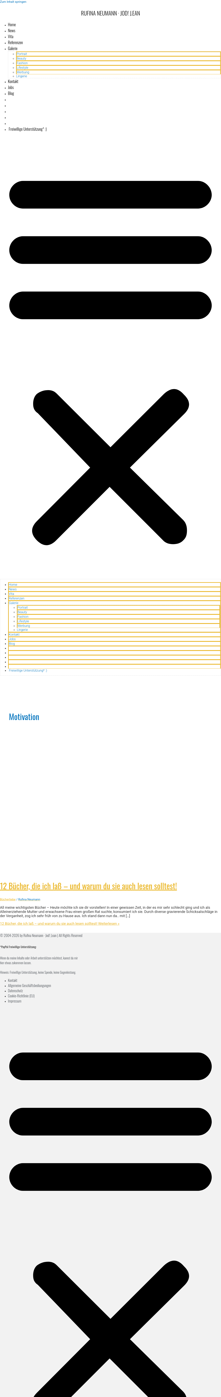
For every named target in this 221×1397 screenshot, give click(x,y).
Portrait (22, 54)
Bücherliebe (7, 899)
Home (12, 24)
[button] (110, 357)
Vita (10, 36)
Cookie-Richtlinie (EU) (21, 995)
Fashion (22, 63)
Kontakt (13, 81)
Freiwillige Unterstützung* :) (27, 129)
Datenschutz (15, 990)
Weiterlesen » (59, 923)
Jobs (11, 87)
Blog (11, 93)
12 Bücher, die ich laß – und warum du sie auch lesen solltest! (88, 886)
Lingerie (21, 76)
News (11, 30)
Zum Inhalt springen (13, 2)
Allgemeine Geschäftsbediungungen (29, 985)
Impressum (14, 1001)
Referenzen (15, 42)
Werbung (23, 72)
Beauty (21, 58)
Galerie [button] (12, 48)
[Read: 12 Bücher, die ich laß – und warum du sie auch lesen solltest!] (101, 872)
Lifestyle (22, 68)
